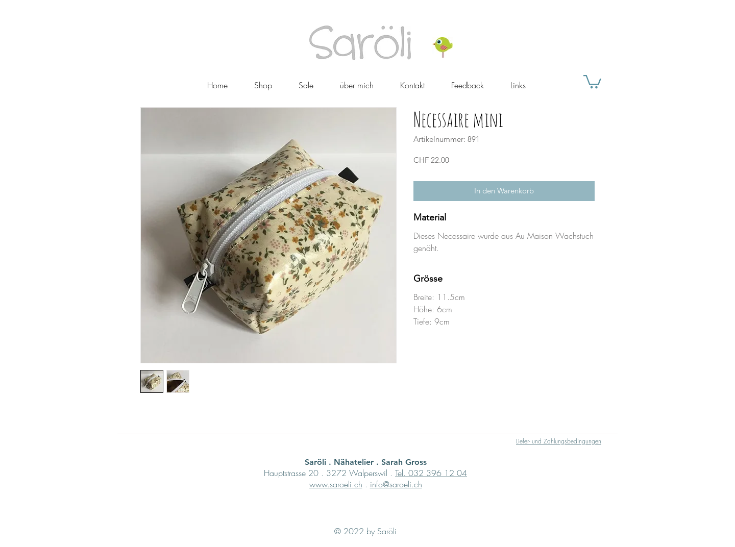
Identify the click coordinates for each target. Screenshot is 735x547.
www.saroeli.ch (335, 484)
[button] (592, 80)
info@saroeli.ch (396, 484)
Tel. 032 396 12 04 (431, 473)
